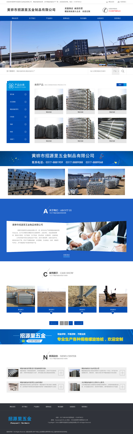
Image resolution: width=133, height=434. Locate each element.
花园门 (12, 139)
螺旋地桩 (49, 112)
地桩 (11, 124)
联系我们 (123, 2)
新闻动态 (66, 18)
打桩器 (12, 117)
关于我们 (32, 18)
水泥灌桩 (13, 102)
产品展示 (49, 18)
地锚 (11, 131)
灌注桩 (12, 94)
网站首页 (111, 2)
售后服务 (83, 18)
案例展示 (21, 309)
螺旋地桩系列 (14, 109)
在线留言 (100, 18)
